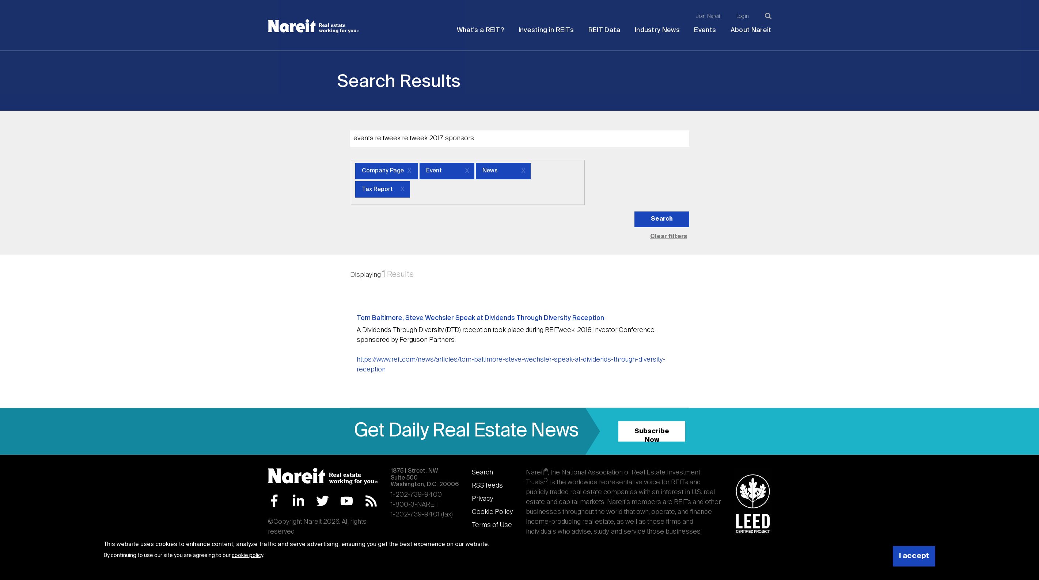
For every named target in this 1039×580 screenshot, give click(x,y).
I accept (914, 556)
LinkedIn (298, 501)
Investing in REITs (546, 30)
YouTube (346, 501)
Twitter (322, 501)
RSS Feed (371, 501)
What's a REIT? (480, 30)
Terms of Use (492, 525)
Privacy (482, 499)
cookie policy (247, 555)
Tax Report (377, 189)
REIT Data (604, 30)
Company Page (383, 171)
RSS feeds (487, 485)
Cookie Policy (492, 512)
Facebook (274, 501)
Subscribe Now (651, 435)
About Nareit (751, 30)
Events (705, 30)
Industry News (657, 30)
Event (434, 171)
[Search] (768, 16)
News (490, 171)
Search (482, 472)
